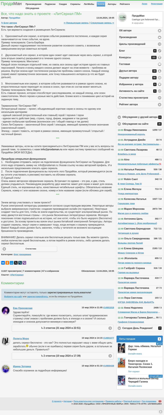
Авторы (112, 4)
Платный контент (131, 406)
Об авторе (125, 35)
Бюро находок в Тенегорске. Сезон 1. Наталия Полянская (140, 368)
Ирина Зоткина (22, 371)
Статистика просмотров (133, 102)
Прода (11, 3)
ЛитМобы (89, 4)
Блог (138, 55)
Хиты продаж (140, 343)
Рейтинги (125, 4)
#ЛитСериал (16, 279)
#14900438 (108, 370)
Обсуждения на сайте (142, 128)
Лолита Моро (21, 343)
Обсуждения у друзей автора (142, 122)
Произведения (33, 4)
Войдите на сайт (13, 301)
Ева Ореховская (22, 313)
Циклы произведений (132, 48)
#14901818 (108, 312)
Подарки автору (138, 82)
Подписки (50, 4)
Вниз (160, 411)
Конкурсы (138, 62)
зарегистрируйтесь (37, 301)
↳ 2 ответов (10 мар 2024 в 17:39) (61, 360)
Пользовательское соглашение (88, 406)
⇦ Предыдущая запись (76, 27)
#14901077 (108, 342)
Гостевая (124, 69)
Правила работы (113, 406)
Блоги (101, 4)
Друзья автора (138, 75)
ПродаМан (14, 22)
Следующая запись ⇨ (102, 27)
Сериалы (75, 4)
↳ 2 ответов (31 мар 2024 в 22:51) (61, 332)
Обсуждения (32, 8)
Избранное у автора (138, 89)
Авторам (67, 406)
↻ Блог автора (9, 27)
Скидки (63, 4)
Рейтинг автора (128, 109)
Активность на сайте (138, 95)
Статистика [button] (31, 253)
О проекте (57, 406)
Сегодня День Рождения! (142, 333)
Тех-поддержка (149, 406)
